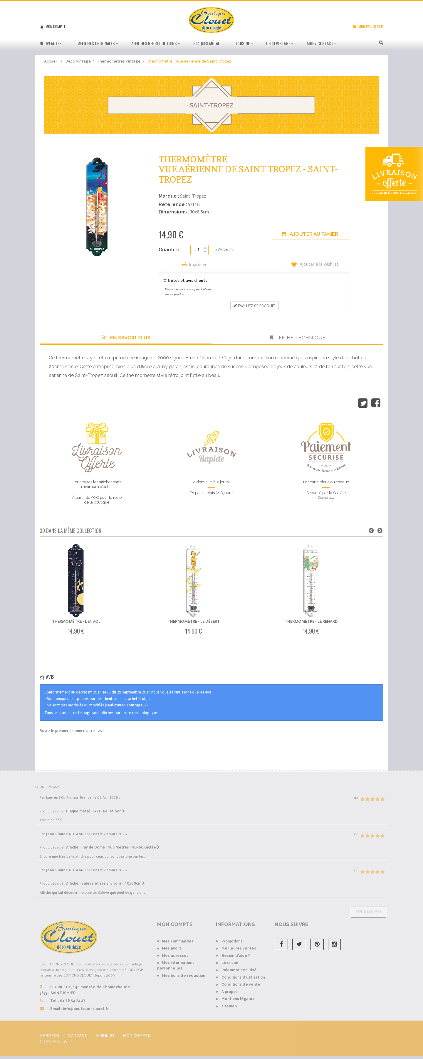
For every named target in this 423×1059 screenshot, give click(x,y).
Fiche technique (297, 338)
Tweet (362, 403)
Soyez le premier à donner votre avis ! (72, 730)
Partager (375, 403)
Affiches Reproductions (154, 43)
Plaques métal (206, 43)
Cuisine (243, 43)
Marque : (169, 196)
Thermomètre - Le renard (311, 621)
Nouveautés (51, 43)
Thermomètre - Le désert (193, 621)
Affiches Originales (96, 43)
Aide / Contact (320, 43)
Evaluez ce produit (255, 305)
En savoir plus (125, 338)
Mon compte (55, 26)
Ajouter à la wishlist (318, 264)
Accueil (51, 61)
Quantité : (170, 249)
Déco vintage (278, 43)
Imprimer (198, 265)
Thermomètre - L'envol (76, 621)
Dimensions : (174, 212)
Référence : (173, 204)
